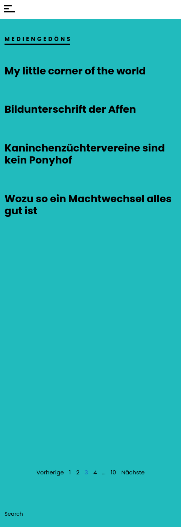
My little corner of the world (75, 71)
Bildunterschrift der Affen (70, 109)
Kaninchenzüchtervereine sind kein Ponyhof (85, 154)
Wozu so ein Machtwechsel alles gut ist (88, 205)
